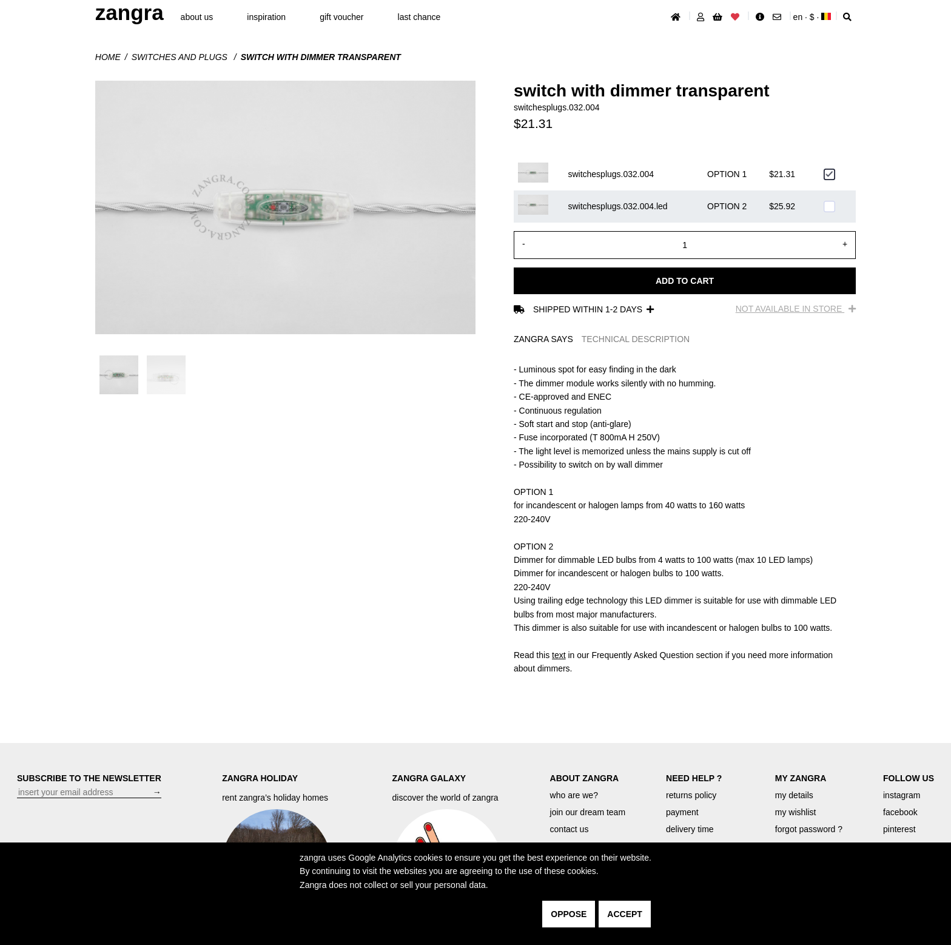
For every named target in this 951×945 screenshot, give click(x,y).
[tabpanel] (685, 519)
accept (624, 914)
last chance (419, 17)
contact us (569, 829)
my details (794, 795)
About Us (197, 17)
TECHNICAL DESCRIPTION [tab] (636, 339)
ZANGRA (129, 12)
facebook (900, 812)
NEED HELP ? (694, 778)
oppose (568, 914)
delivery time (690, 829)
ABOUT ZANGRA (584, 778)
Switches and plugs (181, 57)
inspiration (266, 17)
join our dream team (588, 812)
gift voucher (341, 17)
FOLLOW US (908, 778)
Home (108, 57)
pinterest (899, 829)
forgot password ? (808, 829)
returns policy (691, 795)
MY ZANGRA (801, 778)
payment (682, 812)
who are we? (574, 795)
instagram (901, 795)
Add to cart (685, 281)
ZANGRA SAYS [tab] (543, 339)
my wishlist (795, 812)
